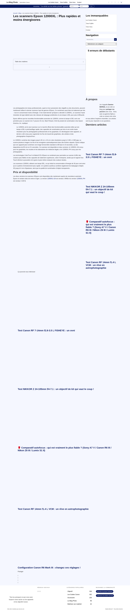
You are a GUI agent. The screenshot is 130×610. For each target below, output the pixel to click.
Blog (20, 13)
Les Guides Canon (53, 2)
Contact (79, 2)
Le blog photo (12, 2)
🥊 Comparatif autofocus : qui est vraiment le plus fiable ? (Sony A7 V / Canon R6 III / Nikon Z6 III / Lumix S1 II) (101, 227)
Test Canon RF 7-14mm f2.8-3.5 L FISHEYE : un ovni (46, 330)
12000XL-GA (51, 178)
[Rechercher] (115, 39)
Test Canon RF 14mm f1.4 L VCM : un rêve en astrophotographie (101, 265)
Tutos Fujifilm (64, 2)
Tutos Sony (72, 2)
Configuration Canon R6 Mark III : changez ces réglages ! (49, 567)
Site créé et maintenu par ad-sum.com (15, 609)
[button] (121, 2)
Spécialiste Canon (25, 2)
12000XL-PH (81, 178)
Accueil (15, 13)
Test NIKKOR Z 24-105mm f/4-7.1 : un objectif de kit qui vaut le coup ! (100, 189)
